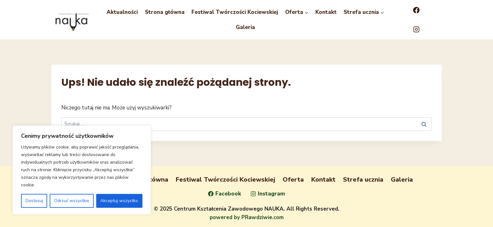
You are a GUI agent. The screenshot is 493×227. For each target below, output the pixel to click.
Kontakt (326, 12)
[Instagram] (416, 29)
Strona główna (165, 12)
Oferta (293, 179)
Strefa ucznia (363, 179)
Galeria (245, 27)
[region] (82, 169)
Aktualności (122, 12)
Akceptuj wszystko (119, 201)
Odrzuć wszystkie (71, 201)
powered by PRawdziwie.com (247, 217)
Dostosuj (34, 201)
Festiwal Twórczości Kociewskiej (234, 12)
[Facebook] (416, 10)
